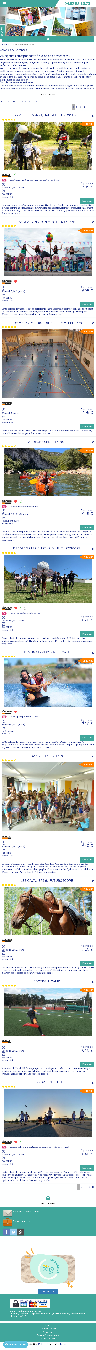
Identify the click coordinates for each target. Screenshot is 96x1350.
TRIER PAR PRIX (8, 102)
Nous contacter (48, 1338)
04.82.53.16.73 (77, 3)
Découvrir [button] (87, 201)
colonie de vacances (35, 59)
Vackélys (61, 1344)
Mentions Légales (48, 1328)
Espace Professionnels (48, 1335)
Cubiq (41, 1344)
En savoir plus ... (48, 1291)
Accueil (5, 44)
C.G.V (48, 1325)
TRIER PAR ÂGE (27, 102)
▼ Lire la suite (48, 94)
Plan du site (48, 1332)
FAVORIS (2, 31)
